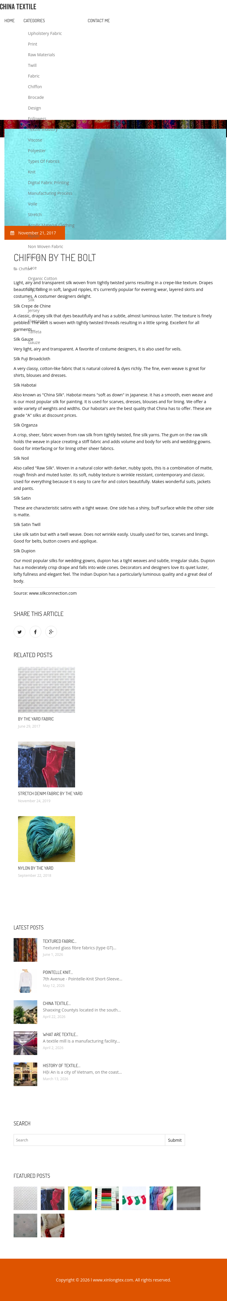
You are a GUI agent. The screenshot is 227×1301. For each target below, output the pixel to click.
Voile (33, 204)
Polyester (37, 150)
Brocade (36, 97)
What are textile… (60, 1034)
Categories (34, 20)
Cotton (34, 289)
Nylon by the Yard (35, 868)
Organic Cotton (42, 278)
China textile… (57, 1003)
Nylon (33, 236)
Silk (31, 300)
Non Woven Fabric (45, 246)
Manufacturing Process (50, 193)
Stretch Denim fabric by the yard (50, 793)
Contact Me (99, 20)
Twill (32, 65)
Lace (32, 268)
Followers (37, 118)
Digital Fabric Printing (48, 182)
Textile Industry (43, 129)
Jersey (34, 310)
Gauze (34, 342)
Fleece (34, 257)
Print (32, 44)
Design (34, 108)
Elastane (36, 321)
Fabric (34, 76)
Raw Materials (41, 54)
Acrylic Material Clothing (51, 225)
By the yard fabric (36, 719)
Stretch (35, 214)
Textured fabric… (60, 941)
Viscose (35, 140)
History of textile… (61, 1065)
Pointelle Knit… (58, 972)
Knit (32, 172)
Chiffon (35, 86)
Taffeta (35, 332)
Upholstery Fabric (45, 33)
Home (9, 20)
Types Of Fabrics (44, 161)
